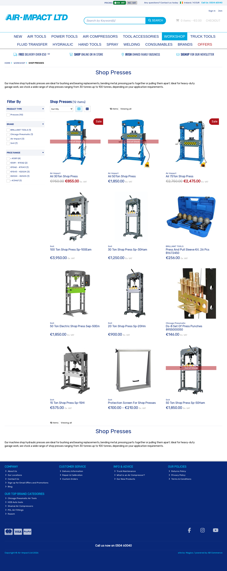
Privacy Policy (177, 475)
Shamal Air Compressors (19, 506)
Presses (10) (16, 114)
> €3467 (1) (16, 180)
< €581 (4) (15, 158)
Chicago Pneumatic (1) (21, 134)
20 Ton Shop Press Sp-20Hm (127, 326)
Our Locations (13, 475)
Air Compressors (100, 36)
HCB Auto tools (14, 502)
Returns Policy (177, 471)
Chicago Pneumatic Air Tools (21, 498)
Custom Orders (69, 479)
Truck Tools (202, 36)
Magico (189, 553)
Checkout (213, 20)
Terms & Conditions (180, 479)
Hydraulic (63, 44)
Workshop (174, 36)
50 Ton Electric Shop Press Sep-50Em (75, 326)
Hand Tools (89, 44)
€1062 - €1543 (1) (19, 167)
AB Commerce (215, 553)
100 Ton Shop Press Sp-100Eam (71, 249)
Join (220, 11)
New (18, 36)
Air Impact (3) (17, 138)
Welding (132, 44)
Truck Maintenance (125, 471)
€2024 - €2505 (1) (19, 176)
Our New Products (124, 479)
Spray (112, 44)
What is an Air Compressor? (129, 475)
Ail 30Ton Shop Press (64, 176)
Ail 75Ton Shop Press (179, 176)
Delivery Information (71, 471)
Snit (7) (14, 143)
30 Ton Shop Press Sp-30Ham (127, 249)
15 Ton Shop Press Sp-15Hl (67, 402)
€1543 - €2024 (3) (20, 171)
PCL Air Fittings (14, 510)
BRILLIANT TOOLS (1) (20, 129)
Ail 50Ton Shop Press (122, 176)
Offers (205, 44)
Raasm (10, 514)
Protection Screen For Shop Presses (132, 402)
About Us (11, 471)
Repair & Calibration (71, 475)
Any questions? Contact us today (161, 2)
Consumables (158, 44)
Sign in (212, 11)
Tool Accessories (141, 36)
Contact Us (12, 479)
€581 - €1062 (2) (18, 163)
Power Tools (64, 36)
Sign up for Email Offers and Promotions (26, 482)
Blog (8, 486)
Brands (185, 44)
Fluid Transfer (32, 44)
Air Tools (36, 36)
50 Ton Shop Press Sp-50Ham (185, 402)
